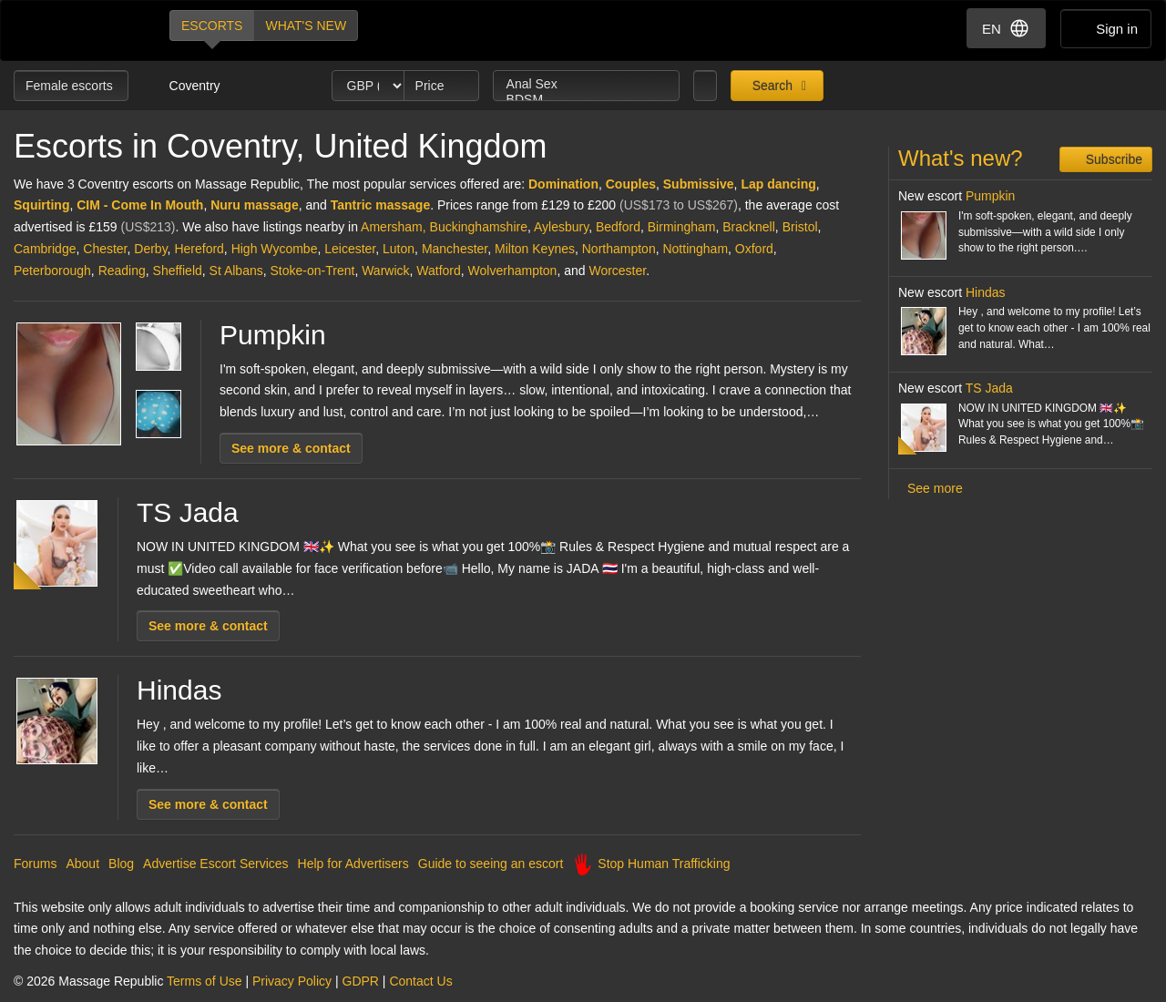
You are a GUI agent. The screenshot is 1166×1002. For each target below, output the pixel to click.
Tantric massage (380, 205)
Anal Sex (587, 84)
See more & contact (291, 448)
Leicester (349, 248)
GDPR (361, 981)
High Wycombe (274, 248)
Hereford (198, 248)
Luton (398, 248)
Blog (121, 863)
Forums (35, 863)
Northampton (619, 248)
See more (935, 488)
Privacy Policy (292, 981)
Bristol (800, 227)
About (82, 863)
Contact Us (420, 981)
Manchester (454, 248)
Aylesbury (561, 227)
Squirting (41, 205)
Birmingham (682, 227)
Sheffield (177, 270)
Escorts (211, 25)
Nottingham (695, 248)
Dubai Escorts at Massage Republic (76, 30)
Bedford (618, 227)
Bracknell (748, 227)
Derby (150, 248)
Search (771, 85)
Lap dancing (778, 184)
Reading (122, 270)
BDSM (587, 99)
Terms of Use (204, 981)
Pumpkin (273, 335)
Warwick (385, 270)
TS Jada (188, 512)
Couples (631, 184)
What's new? (960, 158)
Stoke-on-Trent (313, 270)
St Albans (236, 270)
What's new (305, 25)
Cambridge (45, 248)
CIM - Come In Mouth (140, 205)
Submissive (698, 184)
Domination (563, 184)
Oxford (754, 248)
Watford (438, 270)
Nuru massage (254, 205)
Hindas (179, 690)
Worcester (617, 270)
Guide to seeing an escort (491, 863)
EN (1006, 28)
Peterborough (52, 270)
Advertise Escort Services (216, 863)
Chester (105, 248)
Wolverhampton (512, 270)
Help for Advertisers (353, 863)
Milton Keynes (535, 248)
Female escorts (71, 85)
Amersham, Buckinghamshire (444, 227)
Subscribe (1112, 159)
